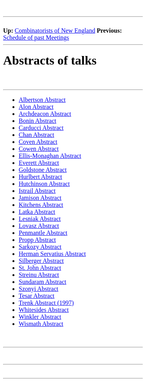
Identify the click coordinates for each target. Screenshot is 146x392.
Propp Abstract (37, 239)
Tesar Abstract (37, 295)
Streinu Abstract (39, 274)
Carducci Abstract (41, 127)
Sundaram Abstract (42, 281)
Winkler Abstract (40, 316)
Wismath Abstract (41, 323)
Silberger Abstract (41, 260)
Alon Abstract (36, 106)
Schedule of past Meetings (36, 37)
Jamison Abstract (40, 197)
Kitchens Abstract (41, 204)
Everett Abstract (39, 162)
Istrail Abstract (37, 190)
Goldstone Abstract (43, 169)
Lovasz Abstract (39, 225)
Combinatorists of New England (55, 30)
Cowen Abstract (39, 148)
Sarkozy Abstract (40, 246)
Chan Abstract (36, 134)
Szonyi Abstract (38, 288)
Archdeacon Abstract (45, 113)
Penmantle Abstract (43, 232)
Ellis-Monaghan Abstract (50, 155)
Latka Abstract (37, 211)
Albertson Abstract (42, 99)
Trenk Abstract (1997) (46, 302)
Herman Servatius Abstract (52, 253)
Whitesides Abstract (44, 309)
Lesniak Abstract (40, 218)
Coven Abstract (38, 141)
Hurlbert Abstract (40, 176)
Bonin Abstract (37, 120)
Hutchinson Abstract (44, 183)
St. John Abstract (40, 267)
